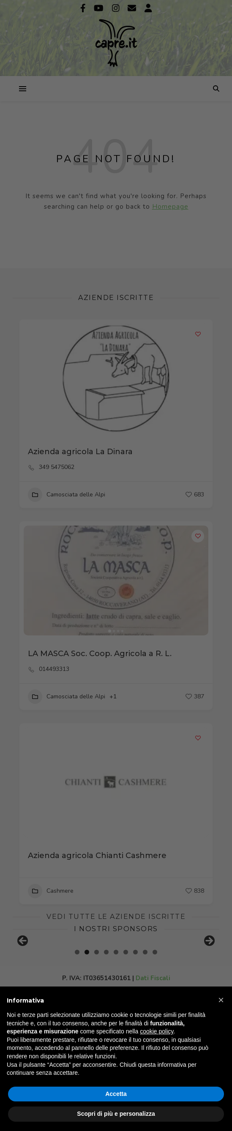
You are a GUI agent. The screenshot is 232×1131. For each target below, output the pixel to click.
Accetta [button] (116, 1093)
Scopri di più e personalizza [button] (116, 1113)
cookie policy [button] (156, 1031)
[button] (221, 1000)
